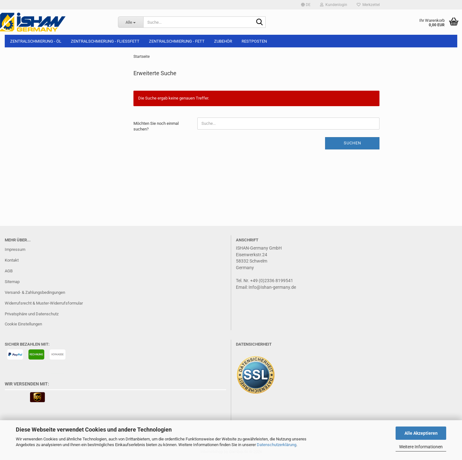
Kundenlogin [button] (333, 5)
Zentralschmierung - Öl (35, 41)
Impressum (15, 249)
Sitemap (12, 281)
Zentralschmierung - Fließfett (105, 41)
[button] (305, 4)
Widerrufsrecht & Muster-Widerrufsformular (44, 303)
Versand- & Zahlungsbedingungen (35, 292)
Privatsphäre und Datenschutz (32, 314)
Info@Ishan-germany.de (272, 287)
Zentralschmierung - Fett (177, 41)
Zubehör (223, 41)
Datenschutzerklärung (276, 444)
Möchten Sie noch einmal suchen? (156, 126)
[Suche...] (130, 22)
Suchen (352, 143)
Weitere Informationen (421, 446)
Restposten (254, 41)
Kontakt (12, 260)
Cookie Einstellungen (23, 324)
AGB (9, 271)
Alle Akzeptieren (421, 433)
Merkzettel (368, 5)
